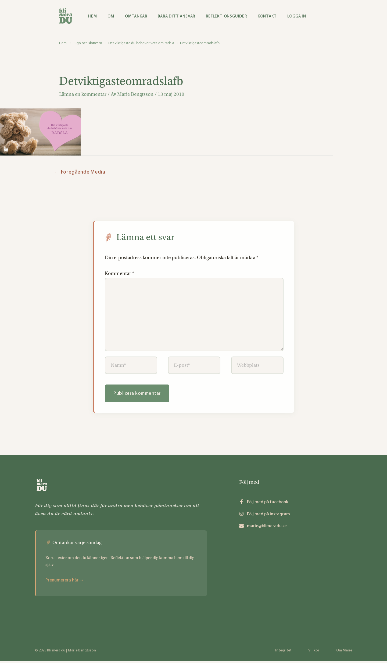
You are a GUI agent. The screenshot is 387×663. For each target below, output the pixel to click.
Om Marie (344, 652)
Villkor (313, 652)
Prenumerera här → (64, 582)
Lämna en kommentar (83, 94)
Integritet (283, 652)
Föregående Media (79, 172)
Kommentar (119, 273)
